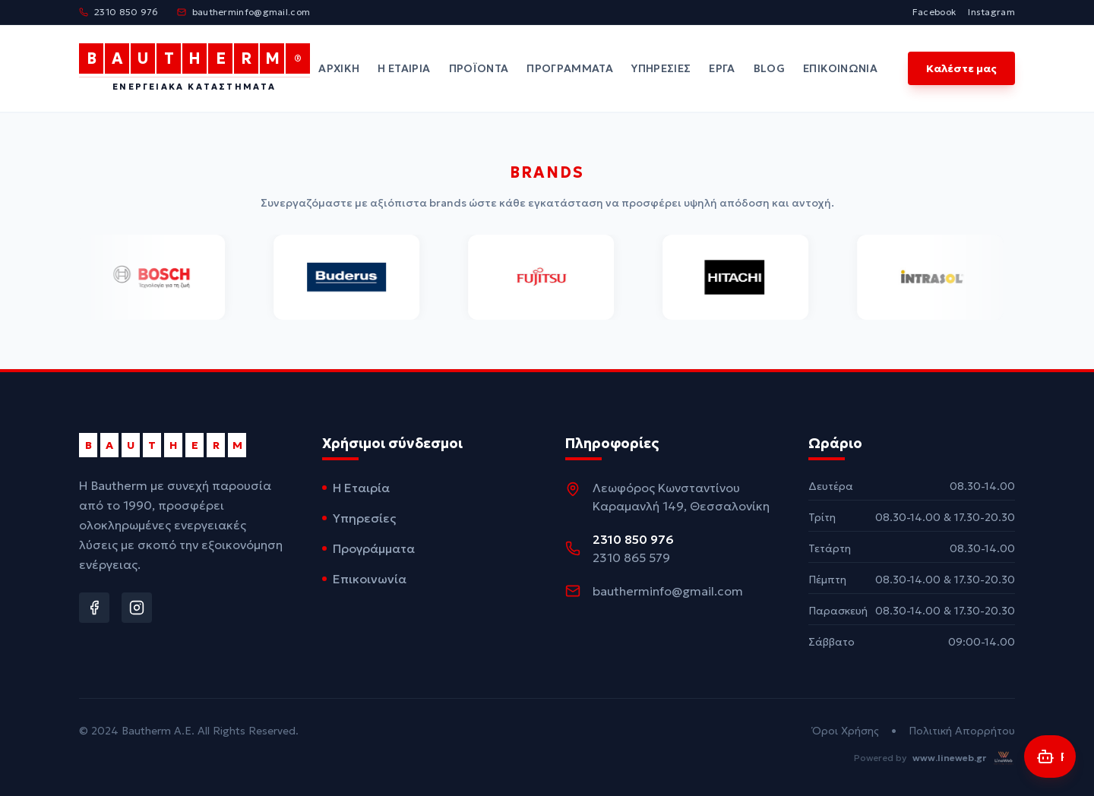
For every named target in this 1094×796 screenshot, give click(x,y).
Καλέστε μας (961, 68)
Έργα (722, 68)
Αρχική (338, 68)
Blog (769, 68)
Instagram (991, 11)
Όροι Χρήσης (845, 731)
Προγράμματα (569, 68)
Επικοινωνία (840, 68)
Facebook (934, 11)
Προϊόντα (479, 68)
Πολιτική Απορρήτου (962, 731)
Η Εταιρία (404, 68)
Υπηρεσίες (661, 68)
